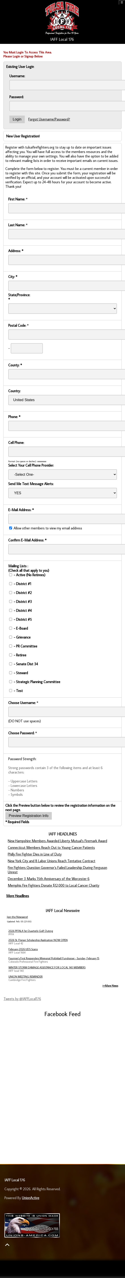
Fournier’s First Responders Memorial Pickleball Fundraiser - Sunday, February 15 (53, 958)
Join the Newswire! (17, 917)
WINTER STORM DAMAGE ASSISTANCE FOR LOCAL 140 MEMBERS (46, 967)
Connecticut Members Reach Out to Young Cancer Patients (51, 847)
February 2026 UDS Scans (23, 949)
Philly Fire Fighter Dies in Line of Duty (35, 854)
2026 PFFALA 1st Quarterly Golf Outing (30, 931)
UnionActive (30, 1198)
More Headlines (17, 896)
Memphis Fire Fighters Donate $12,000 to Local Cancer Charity (53, 885)
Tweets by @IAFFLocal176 (22, 998)
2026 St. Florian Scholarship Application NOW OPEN (38, 940)
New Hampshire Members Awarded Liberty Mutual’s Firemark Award (57, 841)
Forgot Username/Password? (49, 119)
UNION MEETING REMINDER (25, 976)
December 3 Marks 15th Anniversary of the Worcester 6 (49, 878)
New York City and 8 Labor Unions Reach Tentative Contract (51, 861)
